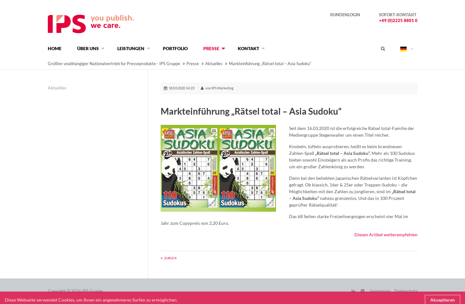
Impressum (380, 290)
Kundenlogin (345, 14)
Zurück (170, 258)
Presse (192, 63)
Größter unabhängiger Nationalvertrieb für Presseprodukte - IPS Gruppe (114, 63)
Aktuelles (213, 63)
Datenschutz (406, 290)
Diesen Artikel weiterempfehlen (386, 234)
